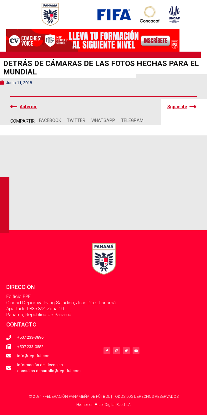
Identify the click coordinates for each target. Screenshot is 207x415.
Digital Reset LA (118, 404)
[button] (50, 120)
